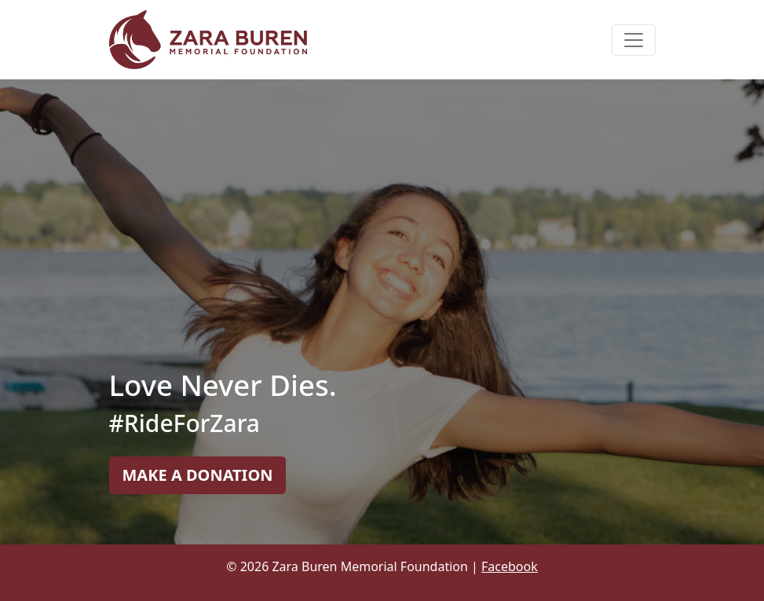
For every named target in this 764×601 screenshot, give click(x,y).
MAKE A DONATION (197, 475)
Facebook (509, 566)
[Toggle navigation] (634, 40)
